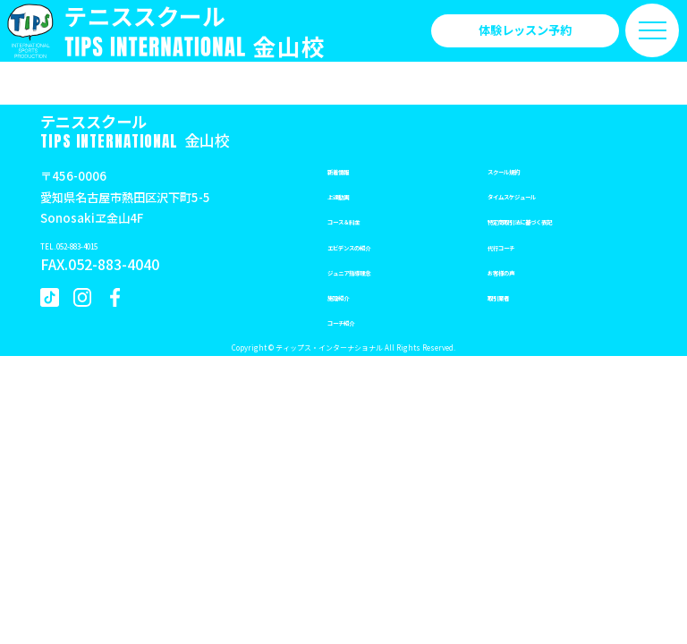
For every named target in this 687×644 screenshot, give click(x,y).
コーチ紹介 (356, 320)
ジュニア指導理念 (373, 270)
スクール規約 (522, 169)
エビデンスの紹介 (373, 245)
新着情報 (350, 169)
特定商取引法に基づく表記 (557, 219)
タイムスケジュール (539, 194)
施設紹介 (350, 295)
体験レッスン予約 (525, 29)
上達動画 (350, 194)
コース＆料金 (361, 219)
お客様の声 (517, 270)
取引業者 (511, 295)
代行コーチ (517, 245)
